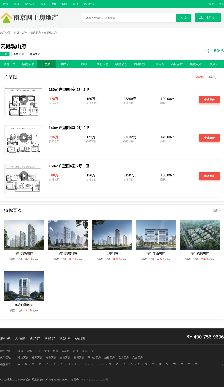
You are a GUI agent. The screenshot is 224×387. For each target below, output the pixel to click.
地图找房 (211, 17)
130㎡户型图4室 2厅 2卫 (69, 89)
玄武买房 (123, 357)
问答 (64, 4)
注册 (221, 4)
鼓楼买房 (109, 357)
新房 (16, 4)
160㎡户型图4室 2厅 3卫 (69, 166)
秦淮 (46, 350)
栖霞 (55, 350)
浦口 (20, 350)
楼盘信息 (28, 64)
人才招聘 (20, 338)
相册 (84, 64)
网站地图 (80, 338)
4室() (212, 77)
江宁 (38, 350)
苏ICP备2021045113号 (94, 379)
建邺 (29, 350)
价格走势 (159, 64)
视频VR (214, 64)
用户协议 (5, 338)
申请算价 (209, 99)
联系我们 (50, 338)
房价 (75, 4)
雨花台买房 (94, 357)
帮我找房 (89, 4)
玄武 (84, 350)
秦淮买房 (65, 357)
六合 (93, 350)
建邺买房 (37, 357)
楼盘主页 (9, 64)
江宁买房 (51, 357)
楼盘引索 (65, 338)
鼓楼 (75, 350)
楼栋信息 (103, 64)
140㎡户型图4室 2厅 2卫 (69, 128)
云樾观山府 (50, 32)
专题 (54, 4)
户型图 (46, 64)
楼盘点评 (196, 64)
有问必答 (177, 64)
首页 (5, 4)
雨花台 (66, 350)
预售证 (65, 64)
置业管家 (30, 4)
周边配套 (140, 64)
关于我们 (35, 338)
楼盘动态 (121, 64)
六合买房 (137, 357)
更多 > (216, 210)
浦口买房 (23, 357)
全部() (199, 77)
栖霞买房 (79, 357)
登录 (211, 4)
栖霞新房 (35, 32)
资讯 (43, 4)
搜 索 (183, 17)
